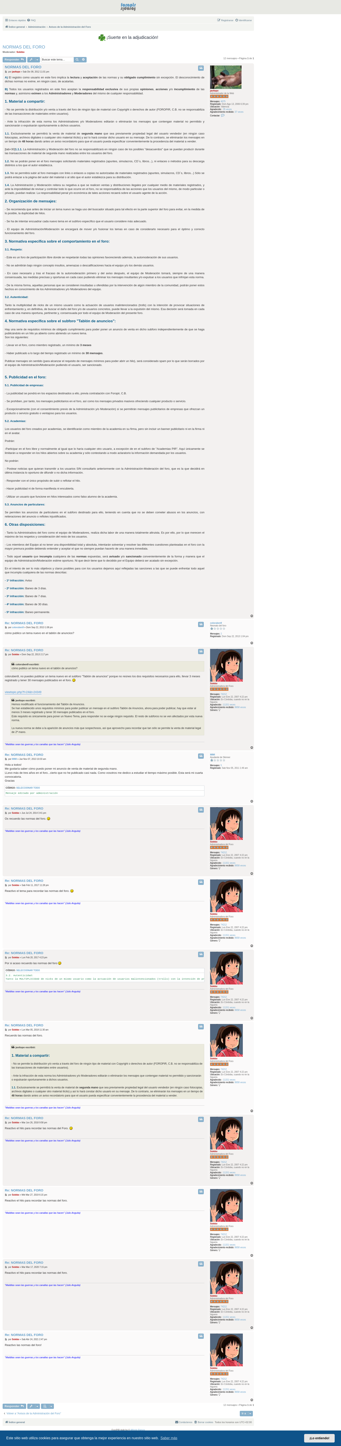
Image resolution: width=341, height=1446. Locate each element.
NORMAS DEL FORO (24, 47)
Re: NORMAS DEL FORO (24, 623)
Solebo (21, 52)
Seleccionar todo (28, 788)
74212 (224, 694)
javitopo (214, 91)
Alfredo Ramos (137, 1430)
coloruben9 (216, 623)
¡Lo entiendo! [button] (319, 1438)
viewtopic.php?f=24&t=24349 (23, 692)
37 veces (239, 112)
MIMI (212, 754)
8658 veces (240, 707)
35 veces (227, 109)
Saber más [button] (169, 1438)
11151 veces (229, 704)
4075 (223, 101)
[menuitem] (31, 20)
